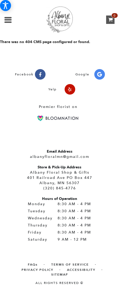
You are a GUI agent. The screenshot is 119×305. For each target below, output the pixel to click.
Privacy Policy (37, 270)
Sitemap (59, 274)
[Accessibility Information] (5, 5)
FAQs (33, 264)
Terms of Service (70, 264)
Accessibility (81, 270)
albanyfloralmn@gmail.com (59, 156)
